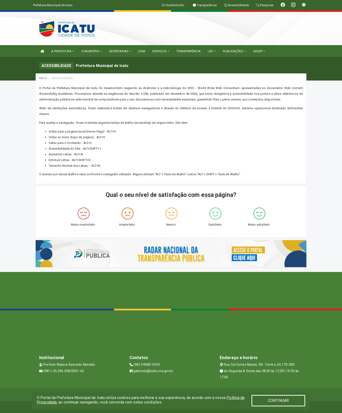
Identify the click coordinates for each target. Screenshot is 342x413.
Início (43, 78)
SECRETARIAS (120, 51)
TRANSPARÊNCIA (188, 51)
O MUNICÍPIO (91, 51)
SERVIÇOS (160, 51)
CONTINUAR (278, 400)
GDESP (259, 51)
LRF (212, 51)
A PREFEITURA (62, 51)
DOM (141, 51)
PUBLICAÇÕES (234, 51)
